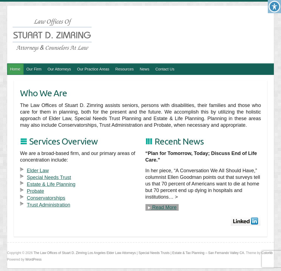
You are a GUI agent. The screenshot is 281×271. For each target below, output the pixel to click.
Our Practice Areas (93, 69)
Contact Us (164, 69)
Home (15, 69)
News (144, 69)
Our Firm (33, 69)
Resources (124, 69)
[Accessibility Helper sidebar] (274, 6)
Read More (162, 207)
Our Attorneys (59, 69)
